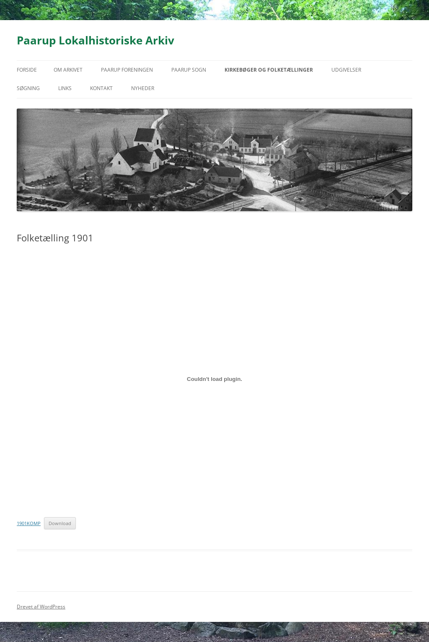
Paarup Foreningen (127, 69)
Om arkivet (68, 69)
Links (65, 88)
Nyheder (142, 88)
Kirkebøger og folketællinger (269, 69)
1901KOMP (29, 523)
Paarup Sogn (188, 69)
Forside (27, 69)
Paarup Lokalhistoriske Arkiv (95, 40)
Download (60, 523)
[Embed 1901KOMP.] (214, 379)
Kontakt (101, 88)
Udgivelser (346, 69)
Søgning (28, 88)
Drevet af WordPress (41, 606)
